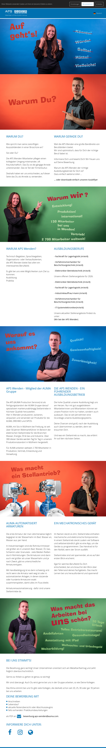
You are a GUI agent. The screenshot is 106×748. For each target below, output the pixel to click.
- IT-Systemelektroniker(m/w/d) (69, 307)
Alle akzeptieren (88, 4)
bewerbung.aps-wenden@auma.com (40, 716)
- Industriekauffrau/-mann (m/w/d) (70, 293)
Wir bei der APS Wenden (66, 319)
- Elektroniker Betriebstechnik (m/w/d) (72, 270)
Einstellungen (75, 4)
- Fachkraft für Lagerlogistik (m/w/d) (71, 256)
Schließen (99, 4)
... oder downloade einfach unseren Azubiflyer (76, 179)
